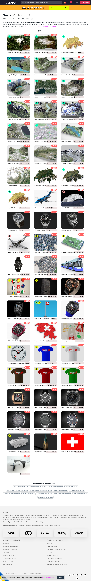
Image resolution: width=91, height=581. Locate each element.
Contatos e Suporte (55, 540)
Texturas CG (7, 552)
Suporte (49, 543)
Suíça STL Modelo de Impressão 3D (18, 208)
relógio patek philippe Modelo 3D (71, 407)
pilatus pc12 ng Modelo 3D (15, 252)
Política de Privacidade (54, 558)
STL (40, 26)
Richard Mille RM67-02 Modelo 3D (17, 341)
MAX (26, 26)
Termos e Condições (53, 561)
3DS (37, 26)
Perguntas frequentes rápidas (56, 549)
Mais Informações (48, 577)
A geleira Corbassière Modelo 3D (71, 163)
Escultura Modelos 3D (21, 486)
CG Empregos (7, 564)
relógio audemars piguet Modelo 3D (18, 429)
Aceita (60, 577)
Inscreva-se (85, 2)
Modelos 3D (7, 543)
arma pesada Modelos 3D (62, 493)
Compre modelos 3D (12, 540)
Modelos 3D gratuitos (10, 549)
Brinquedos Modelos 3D (12, 493)
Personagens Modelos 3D (38, 486)
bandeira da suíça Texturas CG (70, 452)
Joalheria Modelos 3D (76, 490)
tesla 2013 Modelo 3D (68, 208)
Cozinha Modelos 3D (56, 486)
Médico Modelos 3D (28, 493)
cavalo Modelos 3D (70, 486)
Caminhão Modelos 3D (79, 493)
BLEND (48, 26)
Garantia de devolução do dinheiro (57, 564)
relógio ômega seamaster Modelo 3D (45, 407)
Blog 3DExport (8, 561)
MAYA (54, 26)
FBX (34, 26)
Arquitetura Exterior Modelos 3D (17, 490)
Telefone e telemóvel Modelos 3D (41, 490)
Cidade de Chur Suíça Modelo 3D (44, 274)
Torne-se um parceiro (10, 558)
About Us (7, 512)
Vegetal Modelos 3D (61, 490)
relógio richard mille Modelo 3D (17, 407)
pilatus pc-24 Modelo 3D (42, 208)
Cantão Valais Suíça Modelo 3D (44, 163)
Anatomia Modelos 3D (45, 497)
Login (77, 2)
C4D (44, 26)
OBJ (30, 26)
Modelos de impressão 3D (11, 546)
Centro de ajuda (52, 546)
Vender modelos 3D (9, 555)
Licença (49, 552)
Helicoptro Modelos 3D (44, 493)
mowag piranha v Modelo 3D (16, 452)
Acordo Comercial (52, 555)
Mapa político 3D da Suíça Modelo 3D (45, 341)
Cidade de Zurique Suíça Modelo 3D (45, 252)
